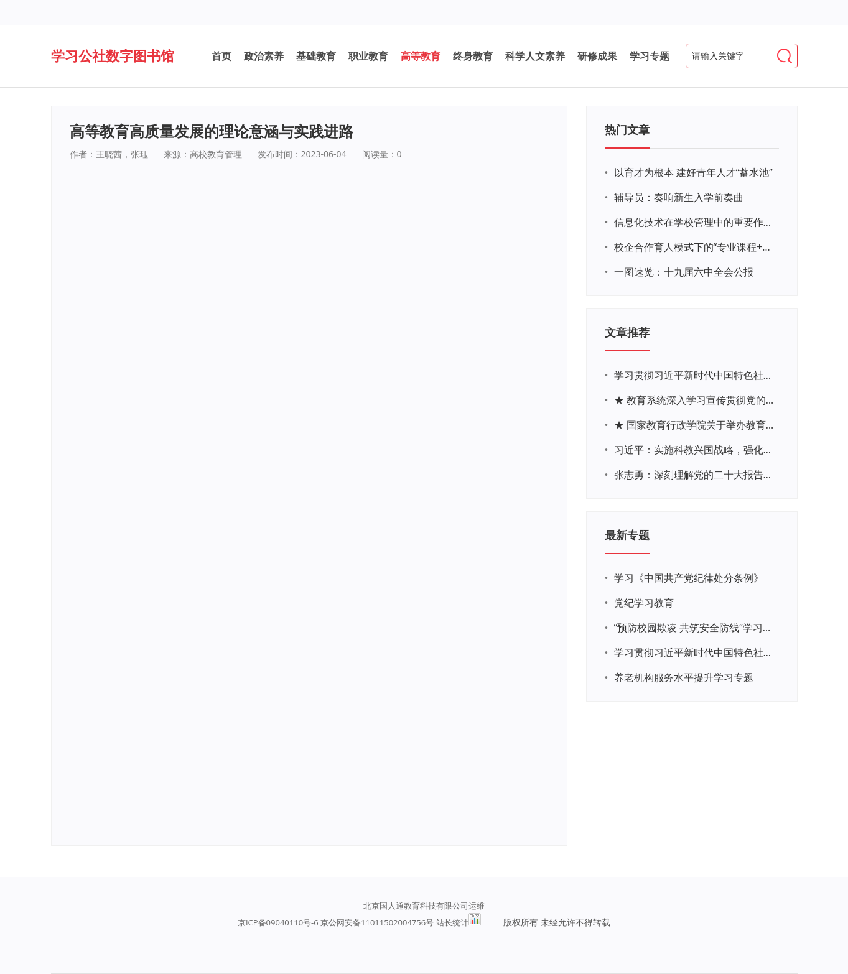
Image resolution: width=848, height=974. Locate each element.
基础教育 (316, 56)
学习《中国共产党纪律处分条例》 (688, 578)
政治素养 (264, 56)
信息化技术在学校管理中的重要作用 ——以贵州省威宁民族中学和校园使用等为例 (695, 222)
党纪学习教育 (644, 603)
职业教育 (368, 56)
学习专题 (649, 56)
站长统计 (452, 922)
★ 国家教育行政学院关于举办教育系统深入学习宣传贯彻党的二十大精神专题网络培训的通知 (695, 425)
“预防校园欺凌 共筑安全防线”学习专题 (695, 627)
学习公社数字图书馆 (112, 55)
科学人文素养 (535, 56)
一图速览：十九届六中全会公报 (683, 272)
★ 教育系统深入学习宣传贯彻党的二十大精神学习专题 (695, 400)
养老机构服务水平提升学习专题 (683, 677)
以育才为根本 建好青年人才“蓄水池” (693, 172)
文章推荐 (627, 332)
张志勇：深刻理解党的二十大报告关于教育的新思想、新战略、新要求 (695, 474)
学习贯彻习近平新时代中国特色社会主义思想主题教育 (695, 652)
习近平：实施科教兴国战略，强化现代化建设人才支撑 (695, 450)
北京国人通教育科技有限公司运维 (424, 905)
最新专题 (627, 534)
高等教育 (420, 56)
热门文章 (627, 129)
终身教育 (473, 56)
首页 (221, 56)
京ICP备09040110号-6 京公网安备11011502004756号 (336, 922)
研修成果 (597, 56)
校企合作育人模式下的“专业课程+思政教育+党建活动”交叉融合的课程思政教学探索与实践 (695, 247)
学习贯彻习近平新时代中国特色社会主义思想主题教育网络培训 (695, 375)
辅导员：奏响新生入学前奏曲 (678, 197)
